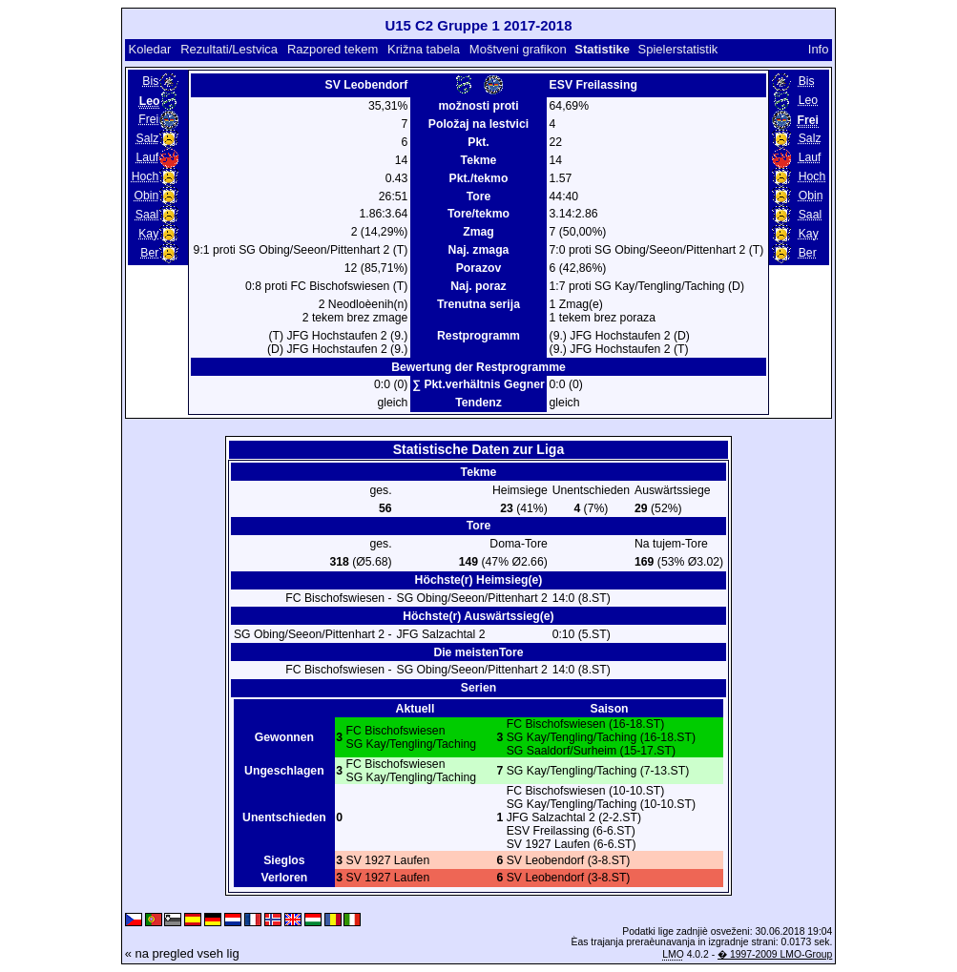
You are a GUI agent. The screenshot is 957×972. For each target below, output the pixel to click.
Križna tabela (423, 49)
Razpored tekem (332, 49)
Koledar (150, 49)
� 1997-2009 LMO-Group (775, 954)
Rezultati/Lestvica (229, 49)
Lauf (146, 157)
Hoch (145, 176)
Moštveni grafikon (518, 49)
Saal (146, 214)
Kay (148, 233)
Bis (150, 81)
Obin (146, 195)
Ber (149, 252)
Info (818, 49)
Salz (146, 138)
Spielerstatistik (678, 49)
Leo (808, 100)
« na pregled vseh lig (182, 953)
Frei (148, 119)
